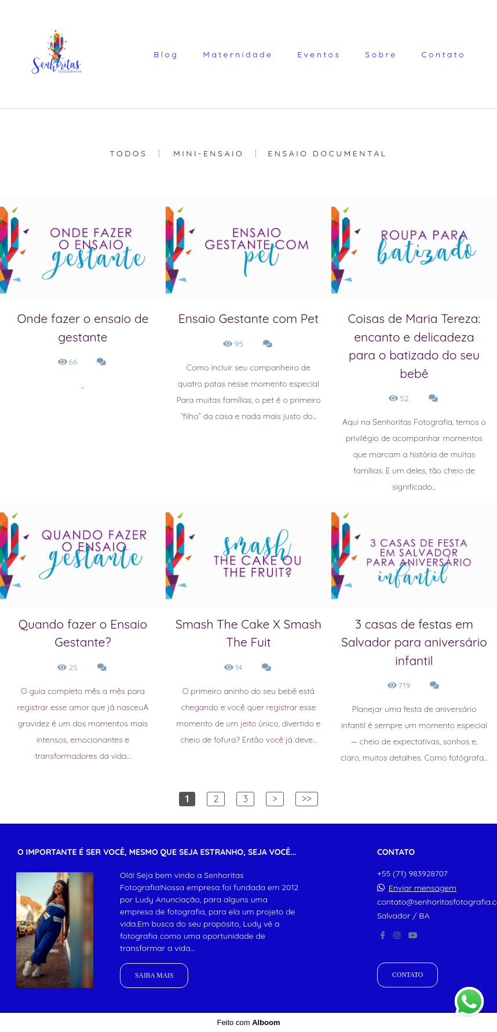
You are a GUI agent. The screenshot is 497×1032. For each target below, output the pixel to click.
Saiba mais (154, 975)
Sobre (381, 54)
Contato (443, 54)
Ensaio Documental (328, 153)
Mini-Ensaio (208, 153)
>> (307, 799)
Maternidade (238, 54)
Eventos (319, 54)
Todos (128, 153)
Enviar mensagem (422, 888)
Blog (166, 54)
